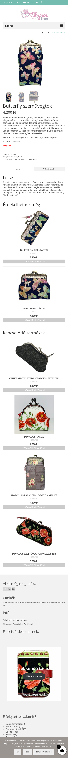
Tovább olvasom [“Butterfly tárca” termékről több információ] (34, 320)
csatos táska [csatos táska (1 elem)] (7, 602)
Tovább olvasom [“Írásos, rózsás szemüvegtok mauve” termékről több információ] (34, 506)
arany (11, 159)
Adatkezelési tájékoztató (15, 620)
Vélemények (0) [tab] (49, 169)
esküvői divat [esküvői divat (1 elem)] (16, 602)
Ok (18, 752)
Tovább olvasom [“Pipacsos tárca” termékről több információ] (34, 448)
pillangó (24, 159)
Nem (27, 752)
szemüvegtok (32, 159)
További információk (43, 752)
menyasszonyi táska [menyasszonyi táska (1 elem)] (29, 602)
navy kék (17, 159)
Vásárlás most (34, 676)
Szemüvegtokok (58, 33)
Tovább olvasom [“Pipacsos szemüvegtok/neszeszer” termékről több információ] (34, 565)
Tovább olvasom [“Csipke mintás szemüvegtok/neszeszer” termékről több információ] (34, 389)
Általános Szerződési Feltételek (18, 624)
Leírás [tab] (18, 169)
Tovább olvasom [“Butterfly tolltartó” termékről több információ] (34, 261)
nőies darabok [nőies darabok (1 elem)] (41, 602)
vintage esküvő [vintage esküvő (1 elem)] (52, 602)
